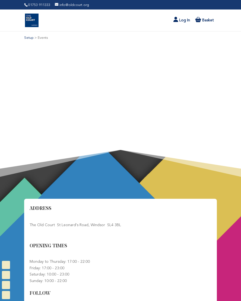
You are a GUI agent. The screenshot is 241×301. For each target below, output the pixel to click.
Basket (207, 20)
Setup (29, 38)
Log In (181, 19)
